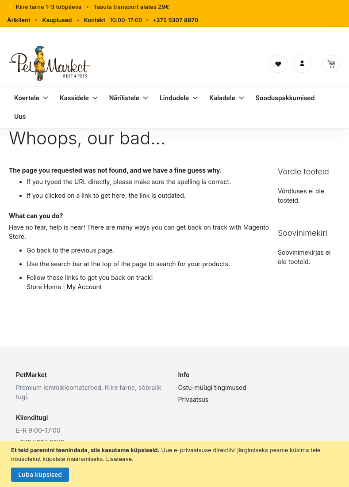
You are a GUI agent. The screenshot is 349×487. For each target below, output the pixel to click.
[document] (175, 464)
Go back (39, 250)
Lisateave (119, 458)
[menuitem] (27, 98)
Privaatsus (193, 399)
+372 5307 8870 (176, 19)
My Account (84, 287)
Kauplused (57, 19)
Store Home (44, 287)
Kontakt (94, 19)
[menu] (174, 107)
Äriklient (19, 19)
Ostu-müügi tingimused (212, 387)
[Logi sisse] (302, 63)
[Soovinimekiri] (278, 63)
